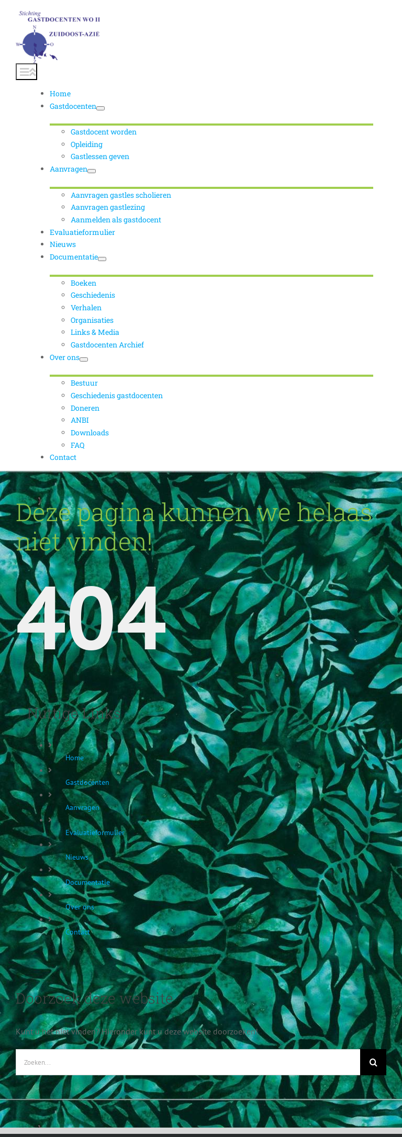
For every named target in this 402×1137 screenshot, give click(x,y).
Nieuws (76, 857)
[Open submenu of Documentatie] (102, 259)
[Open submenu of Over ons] (84, 359)
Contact (77, 932)
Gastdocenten (87, 782)
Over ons (79, 906)
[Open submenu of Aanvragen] (91, 171)
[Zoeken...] (188, 1062)
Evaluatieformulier (95, 832)
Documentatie (87, 882)
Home (74, 757)
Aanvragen (82, 807)
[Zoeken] (373, 1062)
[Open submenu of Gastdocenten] (100, 108)
